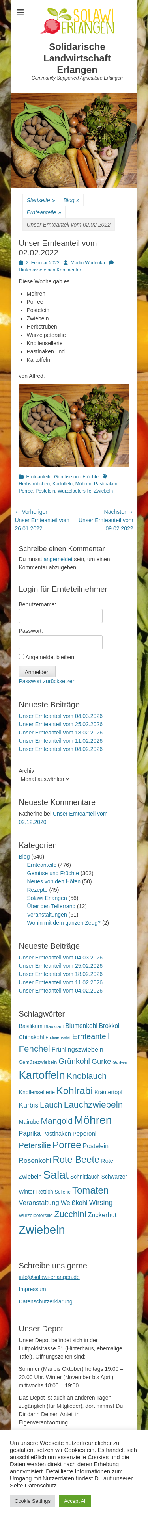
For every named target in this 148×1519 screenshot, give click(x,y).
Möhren (83, 484)
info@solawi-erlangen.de (49, 1277)
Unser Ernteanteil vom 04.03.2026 (61, 716)
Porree (26, 491)
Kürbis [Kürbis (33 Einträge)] (29, 1105)
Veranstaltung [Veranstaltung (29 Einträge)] (39, 1203)
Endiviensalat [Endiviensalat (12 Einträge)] (58, 1037)
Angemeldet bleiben (49, 657)
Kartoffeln (62, 484)
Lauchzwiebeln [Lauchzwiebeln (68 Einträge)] (93, 1105)
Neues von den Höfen (54, 881)
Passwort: (31, 631)
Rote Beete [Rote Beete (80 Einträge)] (76, 1159)
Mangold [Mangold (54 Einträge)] (57, 1120)
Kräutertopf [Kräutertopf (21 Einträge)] (108, 1092)
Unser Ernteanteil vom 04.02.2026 (61, 749)
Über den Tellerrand (51, 906)
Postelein (45, 491)
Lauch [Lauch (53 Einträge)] (51, 1104)
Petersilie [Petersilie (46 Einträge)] (35, 1145)
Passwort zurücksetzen (47, 681)
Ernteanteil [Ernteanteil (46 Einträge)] (91, 1036)
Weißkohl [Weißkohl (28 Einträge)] (74, 1202)
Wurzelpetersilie (74, 491)
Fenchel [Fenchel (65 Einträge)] (34, 1049)
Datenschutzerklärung (46, 1301)
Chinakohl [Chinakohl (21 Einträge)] (31, 1037)
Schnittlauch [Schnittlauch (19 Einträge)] (85, 1177)
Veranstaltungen (47, 914)
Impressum (32, 1289)
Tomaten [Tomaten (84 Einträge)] (90, 1190)
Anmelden (37, 672)
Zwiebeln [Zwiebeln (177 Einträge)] (42, 1229)
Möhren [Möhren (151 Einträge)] (93, 1120)
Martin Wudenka (88, 263)
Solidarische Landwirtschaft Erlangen (77, 58)
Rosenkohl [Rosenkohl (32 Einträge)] (35, 1160)
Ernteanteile (44, 212)
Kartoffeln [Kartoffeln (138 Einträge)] (42, 1075)
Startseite (41, 200)
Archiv (26, 771)
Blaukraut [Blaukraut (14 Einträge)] (54, 1026)
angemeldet (58, 559)
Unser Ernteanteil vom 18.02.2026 (61, 732)
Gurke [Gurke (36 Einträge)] (101, 1061)
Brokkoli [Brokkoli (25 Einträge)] (110, 1026)
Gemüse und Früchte (76, 477)
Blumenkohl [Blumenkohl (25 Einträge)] (81, 1026)
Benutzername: (37, 604)
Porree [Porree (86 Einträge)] (66, 1145)
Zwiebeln (103, 491)
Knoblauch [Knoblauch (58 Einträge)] (87, 1076)
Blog (71, 200)
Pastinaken (105, 484)
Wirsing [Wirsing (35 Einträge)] (100, 1203)
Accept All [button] (75, 1501)
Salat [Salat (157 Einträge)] (56, 1174)
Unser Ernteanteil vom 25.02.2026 (61, 724)
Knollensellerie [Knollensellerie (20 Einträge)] (37, 1092)
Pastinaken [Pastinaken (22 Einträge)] (56, 1133)
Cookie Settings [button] (33, 1501)
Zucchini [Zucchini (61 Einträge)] (70, 1214)
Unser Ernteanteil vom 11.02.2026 (61, 741)
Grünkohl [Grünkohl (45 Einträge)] (74, 1061)
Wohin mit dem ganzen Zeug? (64, 923)
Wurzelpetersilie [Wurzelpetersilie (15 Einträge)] (36, 1215)
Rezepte (37, 890)
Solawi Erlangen (47, 898)
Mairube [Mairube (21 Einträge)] (29, 1122)
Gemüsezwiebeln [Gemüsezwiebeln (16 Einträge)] (38, 1062)
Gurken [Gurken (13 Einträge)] (119, 1062)
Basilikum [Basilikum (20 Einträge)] (31, 1026)
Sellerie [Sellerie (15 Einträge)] (63, 1192)
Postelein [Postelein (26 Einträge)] (96, 1146)
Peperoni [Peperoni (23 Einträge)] (84, 1133)
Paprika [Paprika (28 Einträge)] (30, 1133)
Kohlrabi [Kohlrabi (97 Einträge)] (74, 1090)
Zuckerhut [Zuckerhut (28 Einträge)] (102, 1214)
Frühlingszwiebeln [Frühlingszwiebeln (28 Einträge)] (77, 1049)
